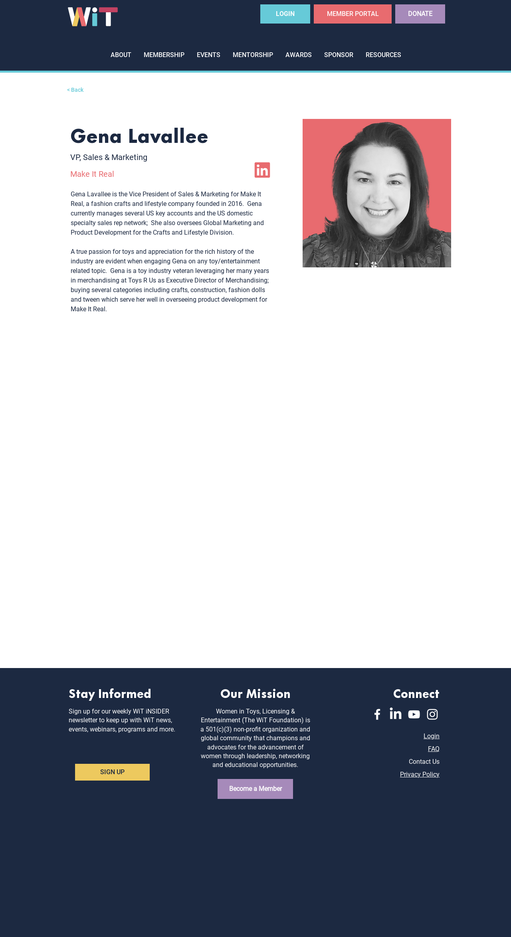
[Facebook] (377, 714)
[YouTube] (414, 714)
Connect (416, 693)
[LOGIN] (285, 14)
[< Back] (83, 90)
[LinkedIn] (262, 170)
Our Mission (255, 693)
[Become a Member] (255, 789)
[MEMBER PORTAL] (353, 14)
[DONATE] (420, 14)
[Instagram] (432, 714)
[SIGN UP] (112, 772)
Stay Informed (110, 693)
